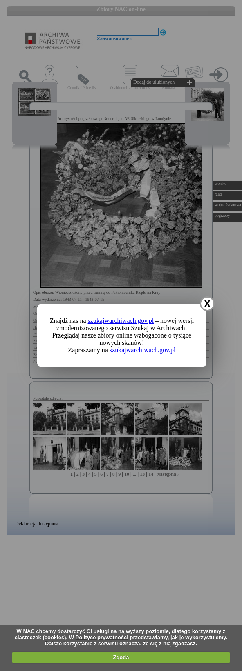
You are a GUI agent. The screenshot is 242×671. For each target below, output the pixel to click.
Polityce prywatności (102, 637)
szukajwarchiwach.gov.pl (121, 320)
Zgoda (121, 657)
